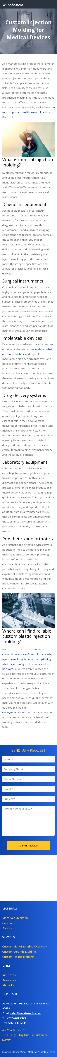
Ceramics (8, 923)
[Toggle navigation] (50, 4)
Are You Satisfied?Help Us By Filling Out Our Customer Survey (24, 1035)
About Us (8, 985)
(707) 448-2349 (16, 1018)
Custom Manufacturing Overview (24, 946)
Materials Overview (15, 918)
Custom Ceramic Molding (19, 951)
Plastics (7, 928)
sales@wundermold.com (25, 1013)
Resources (9, 980)
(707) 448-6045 (17, 1023)
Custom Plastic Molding (18, 957)
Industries (9, 975)
